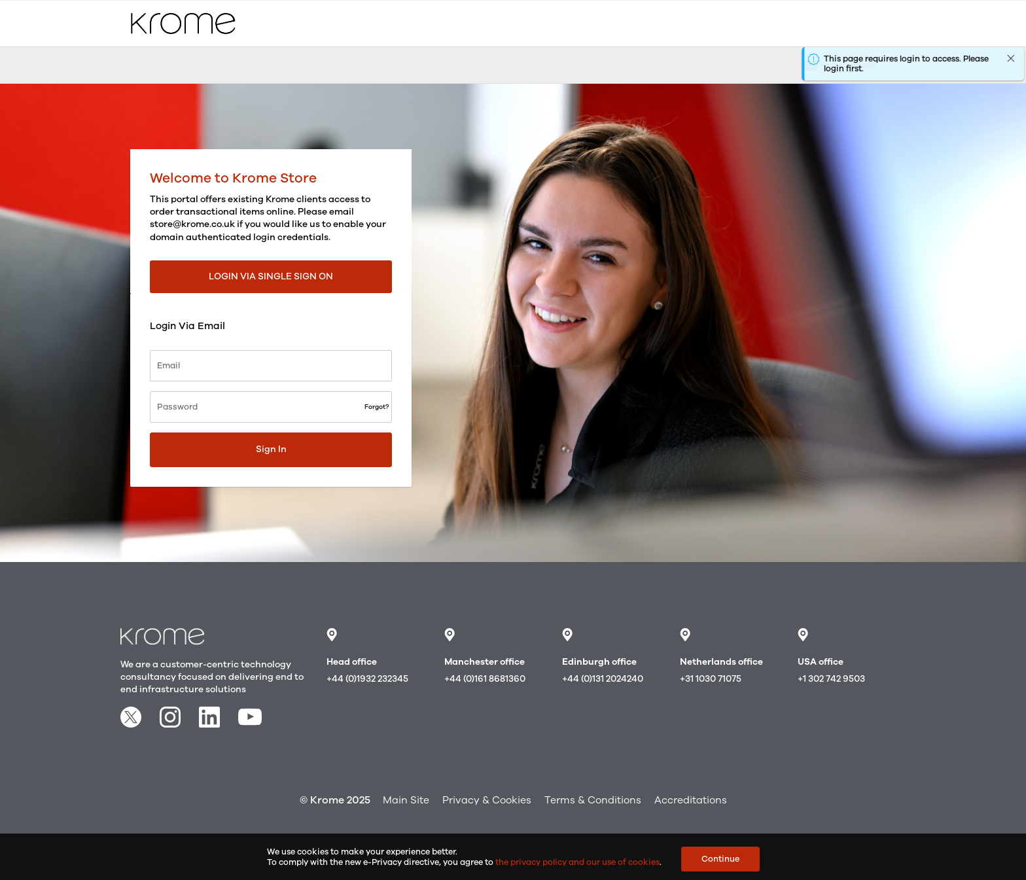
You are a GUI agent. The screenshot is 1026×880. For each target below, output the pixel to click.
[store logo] (183, 23)
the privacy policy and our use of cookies (577, 862)
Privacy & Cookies (486, 800)
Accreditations (690, 800)
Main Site (406, 800)
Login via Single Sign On (271, 276)
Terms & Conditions (592, 800)
